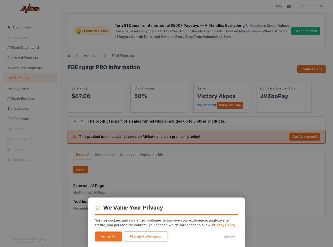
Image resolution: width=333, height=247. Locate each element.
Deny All (229, 236)
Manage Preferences (145, 236)
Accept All (108, 236)
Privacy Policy (223, 225)
